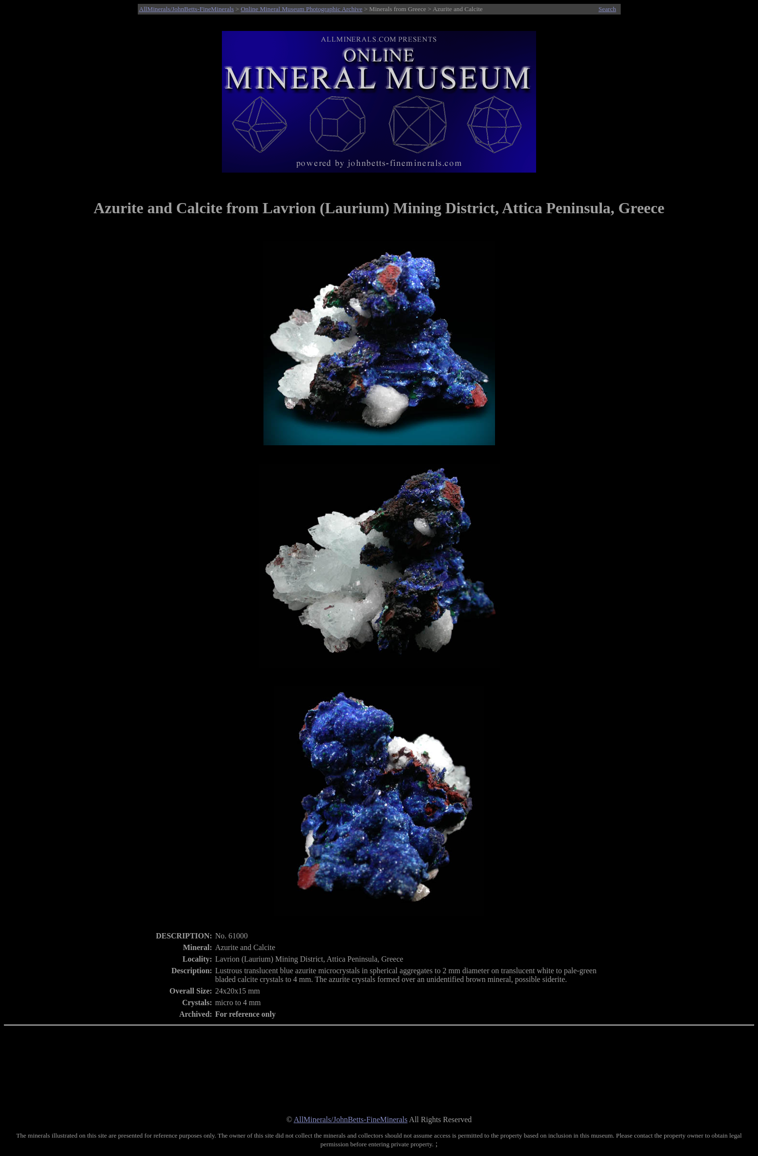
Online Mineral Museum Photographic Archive (302, 9)
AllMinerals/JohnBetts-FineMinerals (186, 9)
